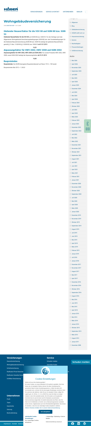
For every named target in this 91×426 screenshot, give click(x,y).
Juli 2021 (74, 162)
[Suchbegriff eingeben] (86, 11)
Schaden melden (52, 361)
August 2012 (75, 338)
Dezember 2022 (76, 127)
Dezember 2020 (76, 183)
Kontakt (14, 424)
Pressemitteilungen (77, 47)
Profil (8, 399)
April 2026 (75, 64)
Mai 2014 (74, 317)
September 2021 (76, 155)
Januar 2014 (75, 324)
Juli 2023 (74, 110)
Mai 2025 (74, 78)
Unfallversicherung (77, 50)
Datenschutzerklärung (51, 421)
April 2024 (75, 99)
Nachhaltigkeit (76, 43)
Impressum (7, 424)
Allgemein (75, 22)
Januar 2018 (75, 261)
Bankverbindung (12, 413)
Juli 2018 (74, 257)
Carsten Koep (10, 25)
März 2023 (75, 117)
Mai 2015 (74, 306)
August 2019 (75, 229)
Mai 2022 (74, 138)
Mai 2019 (74, 240)
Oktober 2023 (76, 106)
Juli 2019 (74, 233)
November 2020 (76, 187)
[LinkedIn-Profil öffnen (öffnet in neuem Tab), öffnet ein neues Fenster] (80, 423)
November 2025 (76, 67)
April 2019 (75, 243)
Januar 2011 (75, 342)
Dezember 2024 (76, 88)
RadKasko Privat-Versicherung (16, 372)
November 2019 (76, 219)
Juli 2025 (74, 74)
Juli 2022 (74, 134)
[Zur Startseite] (11, 8)
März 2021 (75, 173)
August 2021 (75, 159)
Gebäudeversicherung (78, 29)
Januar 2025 (75, 85)
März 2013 (75, 335)
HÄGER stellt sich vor (78, 33)
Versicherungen (36, 12)
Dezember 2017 (76, 264)
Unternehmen (68, 12)
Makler (79, 12)
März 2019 (75, 247)
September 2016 (76, 292)
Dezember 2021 (76, 145)
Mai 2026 (74, 60)
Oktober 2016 (76, 289)
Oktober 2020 (76, 190)
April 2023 (75, 113)
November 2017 (76, 268)
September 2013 (76, 331)
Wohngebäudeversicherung (15, 365)
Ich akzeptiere (45, 411)
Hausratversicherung (78, 36)
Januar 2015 (75, 313)
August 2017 (75, 271)
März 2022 (75, 141)
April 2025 (75, 81)
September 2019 (76, 226)
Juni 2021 (74, 166)
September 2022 (76, 131)
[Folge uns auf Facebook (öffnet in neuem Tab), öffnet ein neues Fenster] (74, 423)
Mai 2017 (74, 275)
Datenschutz (22, 424)
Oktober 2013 (76, 327)
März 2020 (75, 208)
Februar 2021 (75, 176)
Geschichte (10, 406)
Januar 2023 (75, 124)
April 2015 (75, 310)
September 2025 (76, 71)
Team (8, 402)
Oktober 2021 (76, 152)
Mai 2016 (74, 299)
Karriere (74, 40)
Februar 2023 (75, 120)
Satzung (9, 409)
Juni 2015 (74, 303)
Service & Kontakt (52, 12)
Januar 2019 (75, 254)
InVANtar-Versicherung (14, 378)
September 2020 (76, 194)
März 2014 (75, 320)
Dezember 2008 (76, 345)
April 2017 (75, 278)
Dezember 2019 (76, 215)
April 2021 (75, 169)
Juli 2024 (74, 92)
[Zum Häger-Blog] (85, 423)
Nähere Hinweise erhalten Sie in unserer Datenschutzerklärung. (42, 408)
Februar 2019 (75, 250)
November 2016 (76, 285)
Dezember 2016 (76, 282)
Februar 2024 (75, 103)
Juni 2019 (74, 236)
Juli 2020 (74, 197)
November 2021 (76, 148)
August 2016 (75, 296)
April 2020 (75, 204)
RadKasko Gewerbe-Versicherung (17, 375)
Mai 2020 (74, 201)
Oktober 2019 (76, 222)
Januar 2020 (75, 211)
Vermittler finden (52, 365)
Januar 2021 (75, 180)
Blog (73, 26)
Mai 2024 (74, 95)
